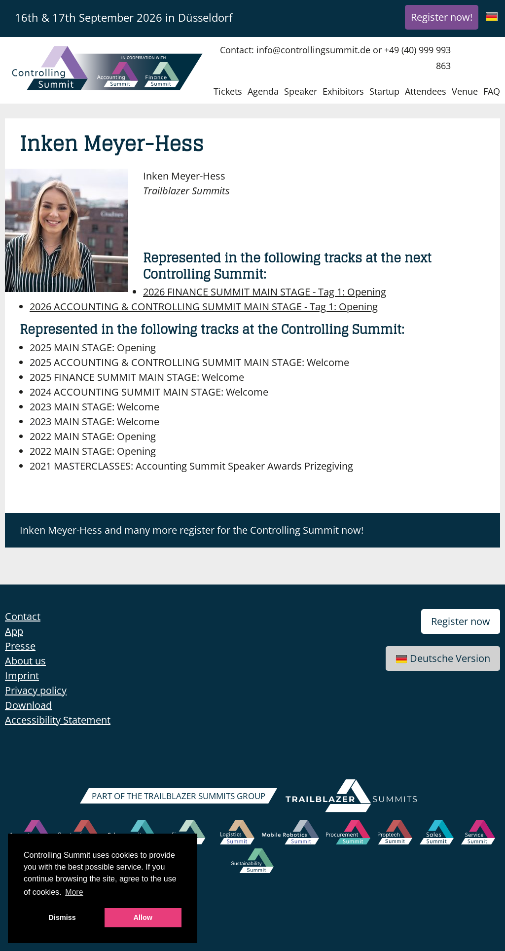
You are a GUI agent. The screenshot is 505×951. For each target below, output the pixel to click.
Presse (20, 646)
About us (25, 660)
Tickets (228, 91)
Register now (460, 621)
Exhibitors (343, 91)
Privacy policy (36, 690)
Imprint (22, 675)
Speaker (300, 91)
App (14, 631)
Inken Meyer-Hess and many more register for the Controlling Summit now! (191, 530)
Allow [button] (143, 917)
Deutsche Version (443, 658)
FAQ (491, 91)
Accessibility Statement (57, 720)
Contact (22, 616)
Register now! (441, 17)
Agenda (263, 91)
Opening (264, 291)
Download (28, 705)
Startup (384, 91)
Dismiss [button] (62, 917)
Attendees (425, 91)
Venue (465, 91)
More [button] (74, 892)
